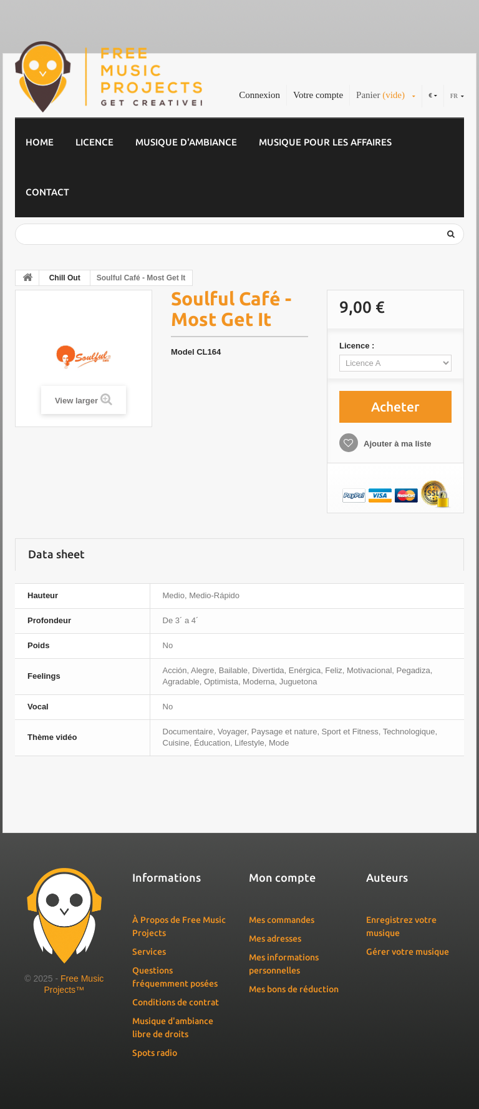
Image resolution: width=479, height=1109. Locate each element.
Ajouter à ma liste (397, 443)
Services (149, 952)
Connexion (259, 95)
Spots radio (154, 1053)
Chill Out (64, 278)
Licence (94, 142)
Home (40, 142)
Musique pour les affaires (325, 142)
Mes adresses (275, 939)
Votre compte (318, 95)
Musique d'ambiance (186, 142)
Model (183, 352)
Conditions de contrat (175, 1002)
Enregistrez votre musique (401, 926)
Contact (47, 192)
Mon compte (282, 877)
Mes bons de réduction (294, 989)
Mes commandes (281, 920)
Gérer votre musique (407, 952)
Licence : (358, 345)
